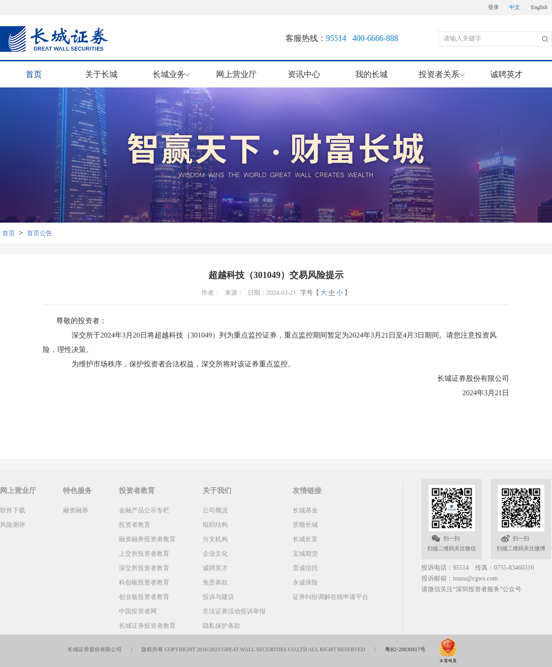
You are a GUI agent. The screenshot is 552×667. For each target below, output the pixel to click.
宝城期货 (305, 553)
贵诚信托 (305, 568)
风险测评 (12, 524)
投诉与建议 (218, 597)
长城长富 (305, 539)
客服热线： (341, 38)
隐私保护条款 (221, 625)
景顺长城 (305, 524)
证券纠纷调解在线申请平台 (330, 597)
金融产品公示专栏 (144, 510)
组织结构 (215, 524)
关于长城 (101, 74)
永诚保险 (305, 582)
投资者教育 (134, 524)
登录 (493, 7)
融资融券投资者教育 (147, 539)
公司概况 (215, 510)
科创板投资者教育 (144, 582)
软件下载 (12, 510)
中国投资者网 (138, 611)
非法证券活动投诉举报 (234, 611)
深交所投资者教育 (144, 568)
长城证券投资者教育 (147, 625)
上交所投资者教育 (144, 553)
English (539, 7)
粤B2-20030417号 (405, 649)
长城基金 (305, 510)
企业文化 (215, 553)
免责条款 (215, 582)
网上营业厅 (236, 74)
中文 (514, 7)
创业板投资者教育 (144, 597)
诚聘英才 (506, 74)
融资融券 (75, 510)
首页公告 (39, 233)
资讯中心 (304, 74)
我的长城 (371, 74)
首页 (34, 74)
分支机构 (215, 539)
